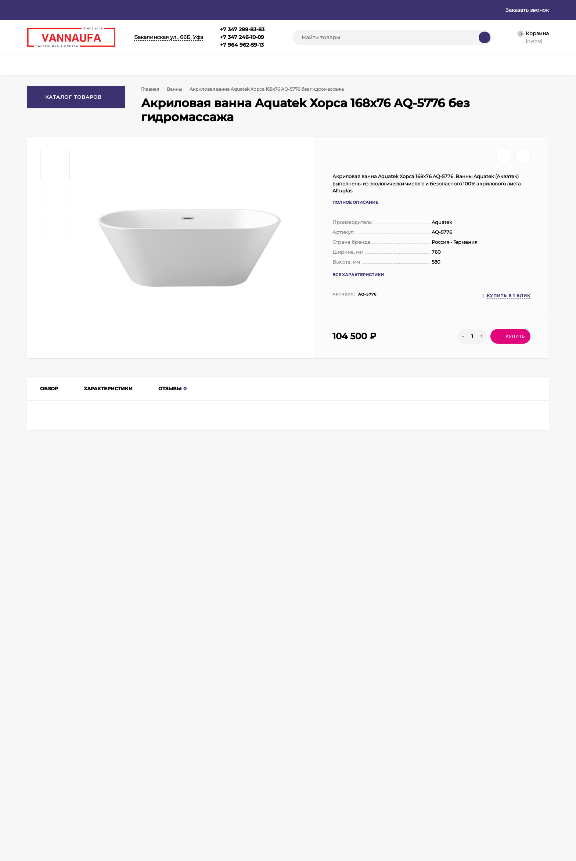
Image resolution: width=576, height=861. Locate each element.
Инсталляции (275, 796)
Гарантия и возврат (127, 10)
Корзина (118, 768)
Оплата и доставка (189, 10)
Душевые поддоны (281, 777)
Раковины (270, 805)
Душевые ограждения (215, 796)
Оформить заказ (127, 786)
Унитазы (268, 814)
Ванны (175, 89)
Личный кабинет (128, 777)
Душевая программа (213, 786)
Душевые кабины (210, 832)
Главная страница (47, 768)
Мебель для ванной (212, 777)
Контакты (238, 10)
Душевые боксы (277, 768)
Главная (37, 10)
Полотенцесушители (214, 814)
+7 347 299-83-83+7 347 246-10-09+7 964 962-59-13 (242, 37)
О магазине (74, 10)
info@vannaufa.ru (180, 700)
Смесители (202, 768)
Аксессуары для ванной (217, 823)
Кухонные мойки (278, 786)
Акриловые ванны (122, 603)
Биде (265, 823)
